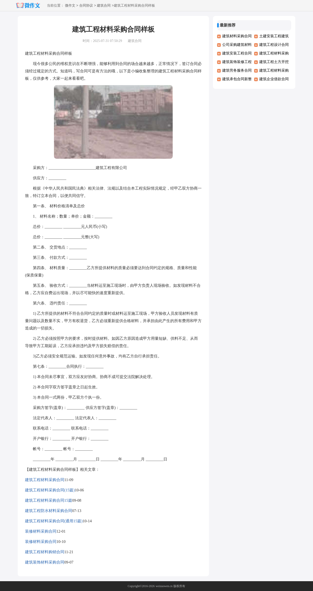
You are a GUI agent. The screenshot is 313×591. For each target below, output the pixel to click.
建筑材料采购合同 (237, 36)
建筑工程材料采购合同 (44, 480)
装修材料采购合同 (40, 531)
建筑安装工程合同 (237, 53)
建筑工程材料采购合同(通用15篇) (54, 521)
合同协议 (86, 6)
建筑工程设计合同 (274, 45)
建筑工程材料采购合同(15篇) (50, 490)
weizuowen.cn (164, 586)
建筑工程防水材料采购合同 (48, 511)
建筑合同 (104, 6)
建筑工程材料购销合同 (44, 552)
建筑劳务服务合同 (237, 70)
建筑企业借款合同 (274, 79)
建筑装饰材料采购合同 (44, 562)
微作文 (70, 6)
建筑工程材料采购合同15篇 (48, 500)
